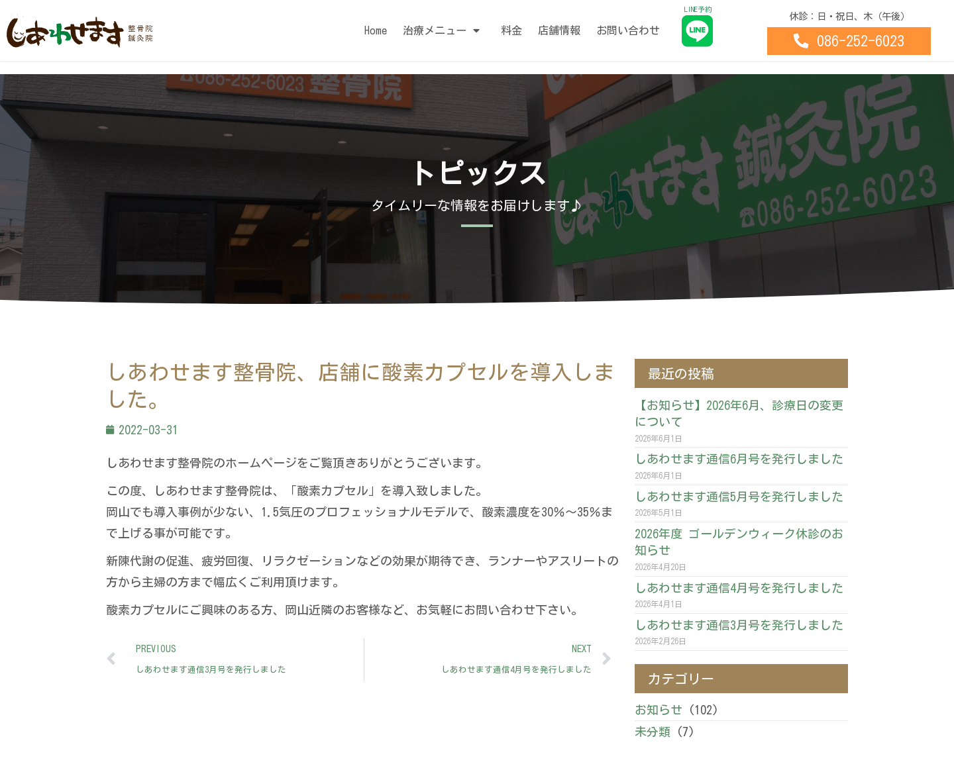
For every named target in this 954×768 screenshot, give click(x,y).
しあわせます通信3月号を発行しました (739, 625)
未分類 (652, 732)
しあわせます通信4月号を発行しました (739, 588)
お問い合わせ (628, 30)
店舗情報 (559, 30)
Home (375, 30)
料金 (511, 30)
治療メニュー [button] (444, 30)
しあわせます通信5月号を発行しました (739, 497)
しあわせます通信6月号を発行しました (739, 459)
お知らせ (658, 710)
